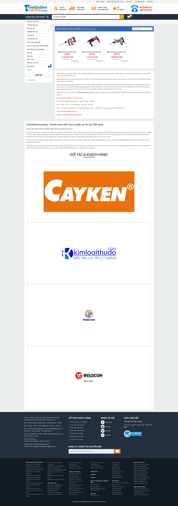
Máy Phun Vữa (95, 490)
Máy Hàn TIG (116, 473)
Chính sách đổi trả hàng (77, 430)
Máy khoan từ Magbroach (55, 485)
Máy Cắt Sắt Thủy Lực (97, 468)
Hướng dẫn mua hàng (76, 433)
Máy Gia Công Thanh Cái (76, 488)
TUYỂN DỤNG (139, 1)
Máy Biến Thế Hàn (117, 475)
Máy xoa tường (95, 486)
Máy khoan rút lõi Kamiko (33, 466)
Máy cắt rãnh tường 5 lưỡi (141, 494)
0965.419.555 (66, 98)
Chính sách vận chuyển (77, 425)
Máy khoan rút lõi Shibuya (33, 488)
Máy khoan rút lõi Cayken (33, 475)
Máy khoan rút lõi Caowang (33, 464)
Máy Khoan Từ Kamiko (54, 487)
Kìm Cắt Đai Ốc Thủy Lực (76, 492)
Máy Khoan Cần (116, 488)
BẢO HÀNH (100, 1)
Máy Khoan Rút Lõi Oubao (33, 477)
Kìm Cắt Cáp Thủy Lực (97, 462)
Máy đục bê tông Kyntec (140, 483)
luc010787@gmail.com (68, 111)
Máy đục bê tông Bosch (140, 474)
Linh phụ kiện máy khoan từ (55, 494)
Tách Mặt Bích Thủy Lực (76, 485)
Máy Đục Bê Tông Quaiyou (141, 468)
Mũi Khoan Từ (73, 464)
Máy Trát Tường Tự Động (98, 488)
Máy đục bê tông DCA (140, 470)
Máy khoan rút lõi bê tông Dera (56, 479)
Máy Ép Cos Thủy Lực (75, 473)
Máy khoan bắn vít (117, 494)
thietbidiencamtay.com (87, 501)
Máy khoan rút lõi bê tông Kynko (57, 470)
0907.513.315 (145, 10)
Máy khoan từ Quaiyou (75, 468)
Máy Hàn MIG (116, 468)
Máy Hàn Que (116, 470)
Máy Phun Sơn (95, 484)
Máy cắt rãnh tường (139, 487)
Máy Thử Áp (72, 483)
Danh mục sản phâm (37, 17)
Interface (93, 474)
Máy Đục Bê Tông (139, 462)
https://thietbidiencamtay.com (72, 115)
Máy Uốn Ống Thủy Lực (76, 481)
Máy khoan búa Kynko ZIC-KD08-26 (67, 53)
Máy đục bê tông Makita (140, 475)
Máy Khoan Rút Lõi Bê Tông (34, 462)
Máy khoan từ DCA (74, 466)
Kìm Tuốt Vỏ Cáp (74, 490)
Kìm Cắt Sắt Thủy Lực (97, 466)
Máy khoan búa (62, 79)
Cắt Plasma (115, 464)
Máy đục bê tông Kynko (140, 481)
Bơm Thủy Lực (73, 494)
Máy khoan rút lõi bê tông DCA (34, 483)
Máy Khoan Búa (116, 490)
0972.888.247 (145, 7)
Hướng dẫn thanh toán (76, 436)
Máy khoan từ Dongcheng (55, 492)
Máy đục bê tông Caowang (141, 464)
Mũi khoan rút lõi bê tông (54, 468)
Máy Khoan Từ (52, 483)
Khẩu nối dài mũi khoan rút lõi (34, 468)
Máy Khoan (115, 481)
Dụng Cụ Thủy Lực (74, 471)
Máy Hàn (93, 493)
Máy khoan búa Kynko (64, 85)
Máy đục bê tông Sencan (141, 472)
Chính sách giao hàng (76, 427)
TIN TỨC (129, 1)
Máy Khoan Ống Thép (118, 486)
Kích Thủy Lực (73, 475)
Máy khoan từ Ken (53, 490)
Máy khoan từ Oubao (53, 488)
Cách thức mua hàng (76, 439)
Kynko (29, 70)
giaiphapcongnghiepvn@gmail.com (44, 446)
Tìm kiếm (122, 17)
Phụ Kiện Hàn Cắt (117, 477)
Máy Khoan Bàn (116, 492)
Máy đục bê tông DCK (140, 466)
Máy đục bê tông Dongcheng (142, 477)
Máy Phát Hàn (95, 495)
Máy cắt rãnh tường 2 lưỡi (141, 489)
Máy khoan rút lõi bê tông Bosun (35, 470)
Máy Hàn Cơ (115, 466)
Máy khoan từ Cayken (75, 462)
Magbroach (94, 471)
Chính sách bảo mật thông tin (78, 422)
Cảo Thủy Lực (95, 464)
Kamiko (93, 477)
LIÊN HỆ (150, 1)
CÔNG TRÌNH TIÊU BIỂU (115, 1)
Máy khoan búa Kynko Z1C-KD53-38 (116, 53)
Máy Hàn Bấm (116, 462)
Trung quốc (30, 80)
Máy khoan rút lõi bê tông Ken (56, 466)
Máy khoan (60, 73)
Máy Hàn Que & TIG (118, 472)
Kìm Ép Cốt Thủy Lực (75, 477)
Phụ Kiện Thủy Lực (74, 487)
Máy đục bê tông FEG (140, 479)
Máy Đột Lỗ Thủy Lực (75, 479)
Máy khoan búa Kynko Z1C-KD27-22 (92, 53)
